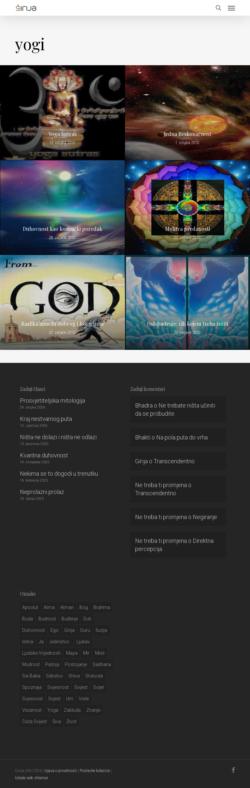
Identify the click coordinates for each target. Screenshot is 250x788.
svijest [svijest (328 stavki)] (81, 687)
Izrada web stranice (31, 778)
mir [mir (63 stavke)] (86, 653)
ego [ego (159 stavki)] (54, 630)
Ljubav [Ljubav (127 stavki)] (83, 641)
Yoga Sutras (62, 134)
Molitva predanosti (187, 229)
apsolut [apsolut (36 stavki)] (30, 607)
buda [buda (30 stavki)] (27, 618)
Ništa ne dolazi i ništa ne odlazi (58, 437)
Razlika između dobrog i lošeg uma (62, 323)
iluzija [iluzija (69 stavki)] (101, 630)
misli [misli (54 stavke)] (99, 653)
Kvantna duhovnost (44, 455)
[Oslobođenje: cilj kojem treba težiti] (187, 302)
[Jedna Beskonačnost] (187, 112)
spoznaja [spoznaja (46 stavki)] (32, 687)
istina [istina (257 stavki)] (27, 641)
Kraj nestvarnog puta (46, 418)
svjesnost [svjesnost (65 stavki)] (32, 698)
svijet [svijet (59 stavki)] (98, 687)
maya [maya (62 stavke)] (71, 653)
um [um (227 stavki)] (69, 698)
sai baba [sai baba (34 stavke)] (31, 675)
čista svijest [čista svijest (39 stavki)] (34, 721)
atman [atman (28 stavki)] (67, 607)
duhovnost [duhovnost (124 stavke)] (33, 630)
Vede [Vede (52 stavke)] (84, 698)
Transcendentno (174, 461)
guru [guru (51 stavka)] (85, 630)
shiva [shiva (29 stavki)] (74, 675)
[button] (231, 8)
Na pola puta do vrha (182, 437)
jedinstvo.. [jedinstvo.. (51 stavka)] (60, 641)
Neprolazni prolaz (42, 491)
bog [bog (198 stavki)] (83, 607)
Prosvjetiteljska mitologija (52, 400)
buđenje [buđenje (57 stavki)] (70, 618)
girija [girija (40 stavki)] (69, 630)
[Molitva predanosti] (187, 207)
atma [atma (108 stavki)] (49, 607)
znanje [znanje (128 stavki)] (93, 710)
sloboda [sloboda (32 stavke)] (94, 675)
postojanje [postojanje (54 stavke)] (76, 664)
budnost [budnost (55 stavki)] (47, 618)
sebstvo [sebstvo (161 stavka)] (54, 675)
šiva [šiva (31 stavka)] (56, 721)
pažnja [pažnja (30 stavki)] (52, 664)
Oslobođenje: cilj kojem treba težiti (187, 323)
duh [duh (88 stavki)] (87, 618)
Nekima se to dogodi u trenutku (59, 473)
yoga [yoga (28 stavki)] (52, 710)
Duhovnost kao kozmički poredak (62, 229)
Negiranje (205, 516)
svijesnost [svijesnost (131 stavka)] (58, 687)
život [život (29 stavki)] (71, 721)
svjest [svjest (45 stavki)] (54, 698)
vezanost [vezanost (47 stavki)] (32, 710)
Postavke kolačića (95, 770)
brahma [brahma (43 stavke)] (101, 607)
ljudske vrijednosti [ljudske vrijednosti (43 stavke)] (41, 653)
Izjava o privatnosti (61, 770)
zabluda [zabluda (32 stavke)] (72, 710)
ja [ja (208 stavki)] (41, 641)
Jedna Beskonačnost (187, 134)
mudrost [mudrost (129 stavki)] (31, 664)
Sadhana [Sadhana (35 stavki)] (101, 664)
